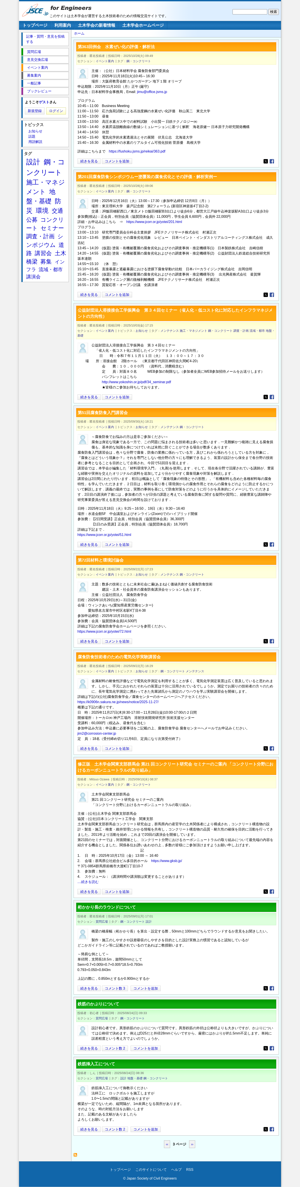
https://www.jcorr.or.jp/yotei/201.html (154, 222)
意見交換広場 (37, 59)
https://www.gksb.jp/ (166, 861)
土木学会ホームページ (143, 25)
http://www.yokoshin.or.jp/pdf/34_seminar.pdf (136, 382)
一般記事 (34, 83)
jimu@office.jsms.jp (152, 92)
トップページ (34, 25)
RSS (189, 1169)
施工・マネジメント (193, 330)
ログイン (56, 111)
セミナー (52, 228)
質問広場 (102, 921)
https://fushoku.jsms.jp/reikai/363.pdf (137, 151)
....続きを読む (88, 882)
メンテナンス (169, 330)
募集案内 (34, 75)
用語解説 (35, 142)
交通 (57, 211)
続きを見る (89, 161)
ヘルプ (176, 1169)
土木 (60, 253)
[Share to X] (266, 161)
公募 (32, 220)
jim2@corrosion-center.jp (97, 733)
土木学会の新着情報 (96, 25)
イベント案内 (105, 61)
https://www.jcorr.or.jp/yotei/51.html (104, 535)
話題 (31, 136)
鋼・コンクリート (138, 61)
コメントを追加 (117, 161)
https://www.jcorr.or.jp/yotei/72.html (104, 631)
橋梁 (32, 261)
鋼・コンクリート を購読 (76, 1156)
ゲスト (44, 102)
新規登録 (35, 111)
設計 (149, 921)
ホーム (79, 33)
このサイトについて (151, 1169)
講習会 (43, 253)
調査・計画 (241, 330)
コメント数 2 (115, 1048)
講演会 (33, 276)
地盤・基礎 (135, 1078)
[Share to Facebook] (272, 161)
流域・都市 (257, 330)
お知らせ (142, 330)
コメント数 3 (115, 988)
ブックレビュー (39, 91)
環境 (42, 210)
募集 (46, 261)
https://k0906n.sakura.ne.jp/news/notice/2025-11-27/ (118, 702)
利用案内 (62, 25)
